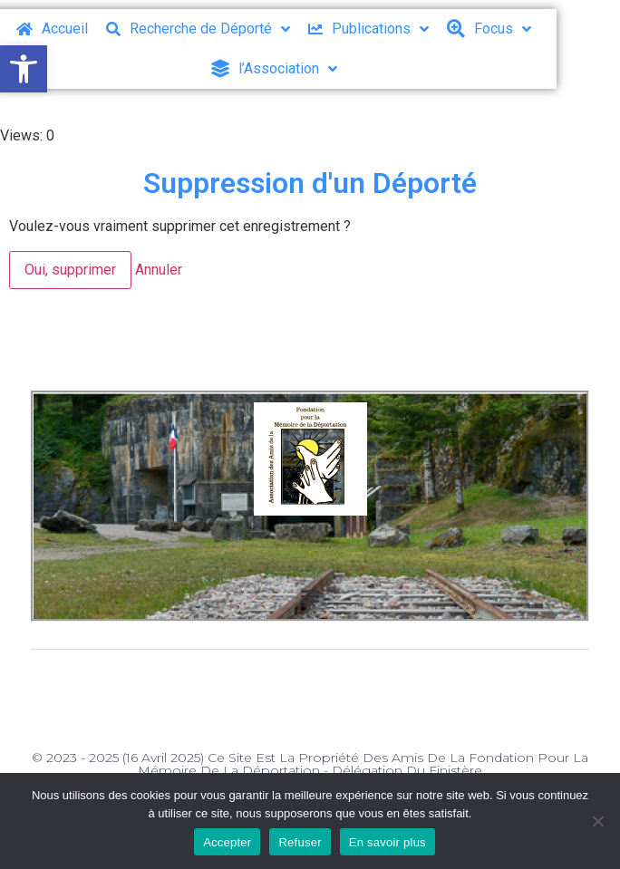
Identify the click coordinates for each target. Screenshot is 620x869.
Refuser (299, 842)
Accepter (227, 842)
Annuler (158, 269)
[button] (23, 68)
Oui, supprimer (70, 269)
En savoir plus (387, 842)
